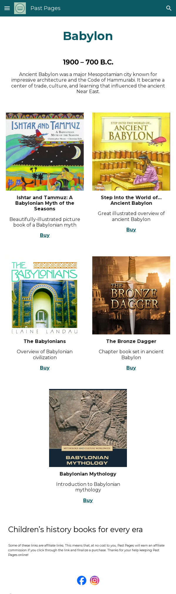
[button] (7, 8)
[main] (88, 36)
